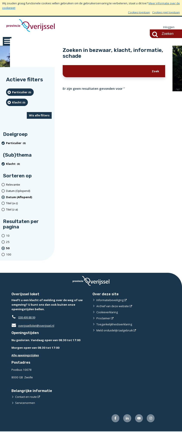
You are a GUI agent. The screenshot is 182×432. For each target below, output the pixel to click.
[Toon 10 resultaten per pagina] (29, 236)
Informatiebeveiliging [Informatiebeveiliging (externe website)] (110, 300)
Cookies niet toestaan (165, 12)
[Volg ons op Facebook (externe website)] (114, 418)
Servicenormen (25, 403)
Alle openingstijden (25, 355)
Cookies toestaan (137, 12)
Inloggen (168, 27)
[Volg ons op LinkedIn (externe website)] (126, 418)
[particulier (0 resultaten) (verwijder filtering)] (20, 92)
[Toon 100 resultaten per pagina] (29, 255)
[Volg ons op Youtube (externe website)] (138, 418)
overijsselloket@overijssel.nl (33, 326)
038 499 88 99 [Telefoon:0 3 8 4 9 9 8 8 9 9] (27, 318)
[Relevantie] (29, 185)
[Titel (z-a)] (29, 210)
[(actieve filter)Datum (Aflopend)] (29, 197)
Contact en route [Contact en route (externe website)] (26, 397)
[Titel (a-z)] (29, 204)
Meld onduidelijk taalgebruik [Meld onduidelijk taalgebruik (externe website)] (115, 330)
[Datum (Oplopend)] (29, 191)
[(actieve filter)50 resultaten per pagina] (29, 248)
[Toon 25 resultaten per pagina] (29, 242)
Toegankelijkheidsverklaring (115, 324)
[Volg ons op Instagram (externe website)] (150, 418)
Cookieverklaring (107, 312)
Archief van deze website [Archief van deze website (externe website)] (113, 306)
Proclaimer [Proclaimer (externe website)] (103, 318)
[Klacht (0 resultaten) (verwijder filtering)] (17, 102)
